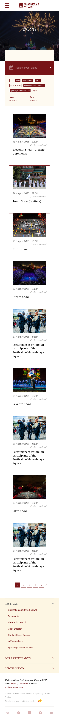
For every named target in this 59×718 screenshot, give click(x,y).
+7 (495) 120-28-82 (19, 683)
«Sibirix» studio (28, 701)
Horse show (27, 80)
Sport (35, 90)
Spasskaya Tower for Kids (20, 90)
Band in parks (15, 85)
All (11, 80)
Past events (33, 99)
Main (18, 80)
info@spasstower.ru (14, 686)
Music (37, 80)
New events (13, 99)
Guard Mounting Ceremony (34, 85)
